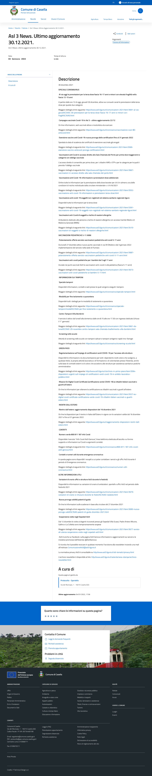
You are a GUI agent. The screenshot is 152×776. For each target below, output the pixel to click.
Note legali (81, 737)
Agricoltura (94, 19)
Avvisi (114, 697)
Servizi (43, 19)
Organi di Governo (13, 694)
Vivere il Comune (58, 19)
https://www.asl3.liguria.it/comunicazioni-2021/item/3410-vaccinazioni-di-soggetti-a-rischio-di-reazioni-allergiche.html (96, 229)
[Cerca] (140, 10)
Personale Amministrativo (16, 700)
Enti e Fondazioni (13, 704)
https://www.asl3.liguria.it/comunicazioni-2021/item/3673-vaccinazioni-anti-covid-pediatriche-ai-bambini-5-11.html (96, 271)
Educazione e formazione (51, 714)
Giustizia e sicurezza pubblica (87, 690)
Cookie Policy (82, 733)
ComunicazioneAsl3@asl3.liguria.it (82, 547)
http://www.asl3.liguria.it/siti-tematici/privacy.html (113, 552)
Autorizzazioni (47, 704)
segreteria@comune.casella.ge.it (23, 736)
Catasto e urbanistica (49, 707)
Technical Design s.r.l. (21, 770)
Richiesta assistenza (49, 737)
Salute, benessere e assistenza (88, 700)
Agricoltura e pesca (49, 690)
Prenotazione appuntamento (52, 730)
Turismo (80, 707)
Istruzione (120, 19)
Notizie (114, 690)
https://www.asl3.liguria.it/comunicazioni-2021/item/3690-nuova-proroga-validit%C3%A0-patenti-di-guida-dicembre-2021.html (99, 510)
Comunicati (116, 694)
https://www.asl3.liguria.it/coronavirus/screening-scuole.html (110, 343)
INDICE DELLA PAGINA (29, 74)
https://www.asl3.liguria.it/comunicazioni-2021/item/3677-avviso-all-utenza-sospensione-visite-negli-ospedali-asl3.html (99, 531)
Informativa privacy (84, 730)
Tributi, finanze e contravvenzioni (88, 704)
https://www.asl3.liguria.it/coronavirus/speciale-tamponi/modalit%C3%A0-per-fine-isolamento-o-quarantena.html (91, 307)
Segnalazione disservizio (50, 733)
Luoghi (114, 711)
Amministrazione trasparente (87, 726)
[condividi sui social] (117, 33)
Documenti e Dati (13, 707)
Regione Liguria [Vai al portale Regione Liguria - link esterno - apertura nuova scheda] (13, 2)
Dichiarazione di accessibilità (87, 740)
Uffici (9, 690)
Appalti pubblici (47, 700)
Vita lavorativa (82, 711)
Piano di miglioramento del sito (88, 743)
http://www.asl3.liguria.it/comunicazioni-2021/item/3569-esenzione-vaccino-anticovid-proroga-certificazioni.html (95, 148)
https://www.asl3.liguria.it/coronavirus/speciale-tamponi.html (110, 291)
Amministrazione (18, 19)
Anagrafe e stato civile (50, 697)
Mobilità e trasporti (84, 697)
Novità (33, 19)
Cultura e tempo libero (50, 711)
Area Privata (11, 756)
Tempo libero (107, 19)
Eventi (114, 715)
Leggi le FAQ (46, 726)
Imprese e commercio (84, 694)
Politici (9, 697)
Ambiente (45, 694)
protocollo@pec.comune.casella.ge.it (23, 739)
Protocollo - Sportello (70, 580)
